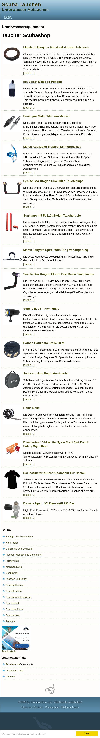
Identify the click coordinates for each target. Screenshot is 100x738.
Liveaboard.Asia (14, 670)
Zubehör (10, 621)
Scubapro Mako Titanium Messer (46, 116)
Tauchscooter (13, 615)
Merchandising (14, 566)
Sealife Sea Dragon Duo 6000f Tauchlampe (53, 181)
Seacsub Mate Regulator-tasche (45, 373)
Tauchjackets (13, 603)
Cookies (38, 707)
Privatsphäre (52, 707)
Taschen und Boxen (16, 579)
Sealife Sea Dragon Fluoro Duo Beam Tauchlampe (58, 274)
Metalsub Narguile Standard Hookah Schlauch (56, 47)
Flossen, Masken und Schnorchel (24, 554)
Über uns (26, 707)
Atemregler (12, 542)
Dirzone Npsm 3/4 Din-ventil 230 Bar (48, 503)
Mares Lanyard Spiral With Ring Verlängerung (55, 250)
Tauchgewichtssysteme (18, 597)
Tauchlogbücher (14, 609)
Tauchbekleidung (15, 585)
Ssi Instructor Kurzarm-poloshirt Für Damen (54, 473)
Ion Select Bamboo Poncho (42, 81)
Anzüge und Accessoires (19, 536)
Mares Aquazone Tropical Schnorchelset (52, 146)
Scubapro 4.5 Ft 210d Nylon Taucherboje (52, 215)
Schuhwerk (12, 572)
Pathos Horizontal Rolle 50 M (43, 343)
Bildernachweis (70, 707)
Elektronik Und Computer (19, 548)
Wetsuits (10, 676)
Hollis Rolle (31, 408)
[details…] (29, 73)
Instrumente (12, 560)
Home (7, 17)
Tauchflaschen (14, 591)
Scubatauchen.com (41, 702)
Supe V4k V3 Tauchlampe (41, 308)
